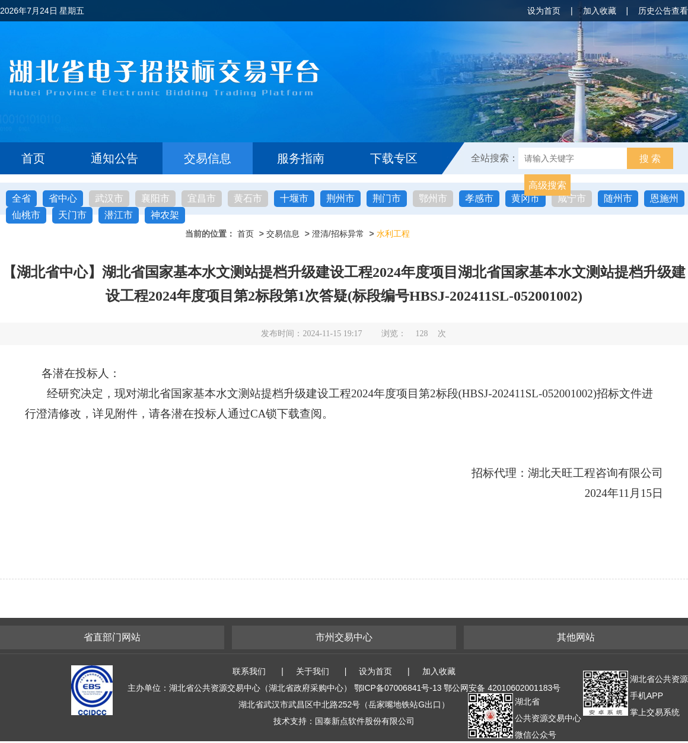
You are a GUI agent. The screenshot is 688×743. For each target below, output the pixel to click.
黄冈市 (525, 198)
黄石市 (248, 198)
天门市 (72, 215)
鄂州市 (433, 198)
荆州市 (340, 198)
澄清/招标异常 (338, 233)
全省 (21, 198)
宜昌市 (201, 198)
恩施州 (664, 198)
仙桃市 (26, 215)
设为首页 (543, 10)
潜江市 (118, 215)
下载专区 (394, 158)
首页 (33, 158)
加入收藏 (599, 10)
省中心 (63, 198)
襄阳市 (155, 198)
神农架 (165, 215)
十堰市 (294, 198)
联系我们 (249, 671)
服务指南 (300, 158)
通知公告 (114, 158)
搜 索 (650, 159)
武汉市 (109, 198)
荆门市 (386, 198)
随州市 (618, 198)
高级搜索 (547, 185)
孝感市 (479, 198)
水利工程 (393, 233)
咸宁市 (572, 198)
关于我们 (312, 671)
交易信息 (207, 158)
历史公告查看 (663, 10)
